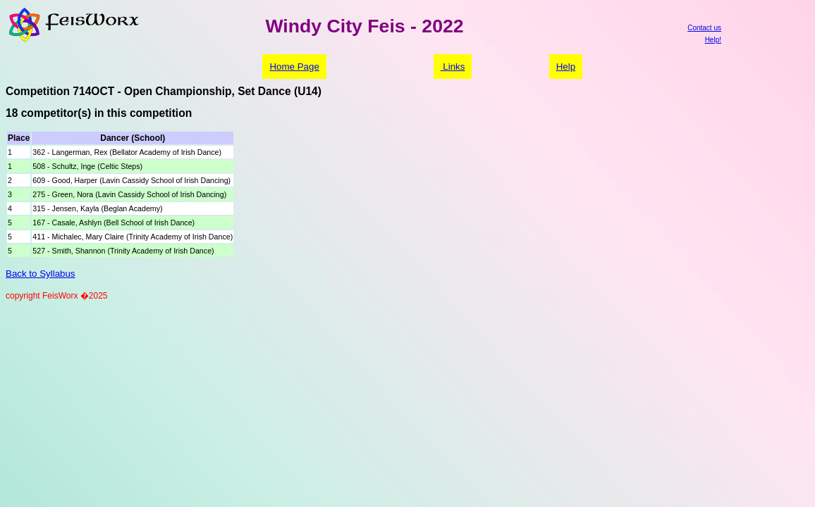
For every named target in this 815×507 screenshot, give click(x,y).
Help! (713, 40)
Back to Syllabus (40, 273)
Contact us (704, 28)
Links (453, 66)
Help (565, 66)
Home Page (294, 66)
